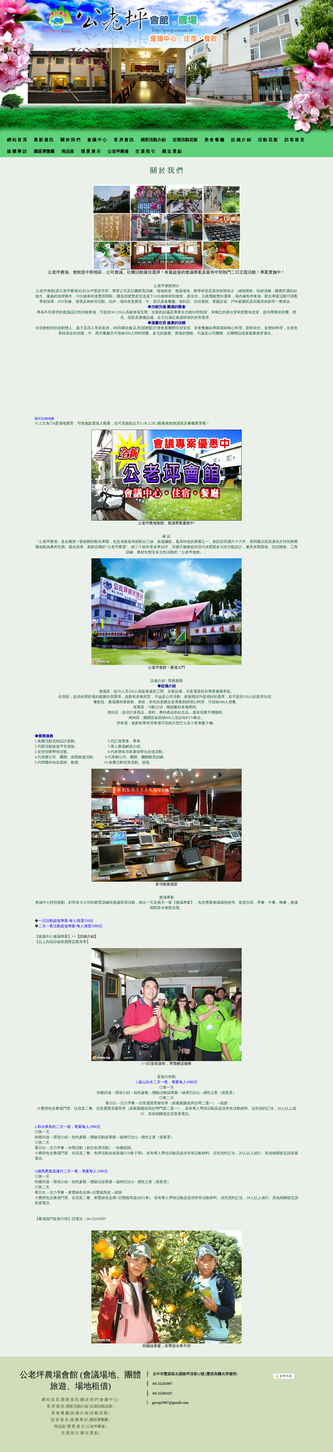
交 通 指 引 (145, 151)
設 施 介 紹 (241, 139)
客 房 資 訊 (124, 139)
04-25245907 (162, 1384)
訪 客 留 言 (294, 139)
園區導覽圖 (44, 151)
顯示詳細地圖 (44, 418)
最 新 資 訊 (44, 139)
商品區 (68, 151)
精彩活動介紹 (153, 139)
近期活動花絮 (185, 139)
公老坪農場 (118, 151)
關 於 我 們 (70, 139)
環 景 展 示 (91, 151)
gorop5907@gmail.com (170, 1403)
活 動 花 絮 (268, 139)
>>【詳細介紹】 (85, 936)
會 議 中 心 (97, 139)
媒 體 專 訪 (17, 151)
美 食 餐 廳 (214, 139)
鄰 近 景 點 (172, 151)
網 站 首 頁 (17, 139)
